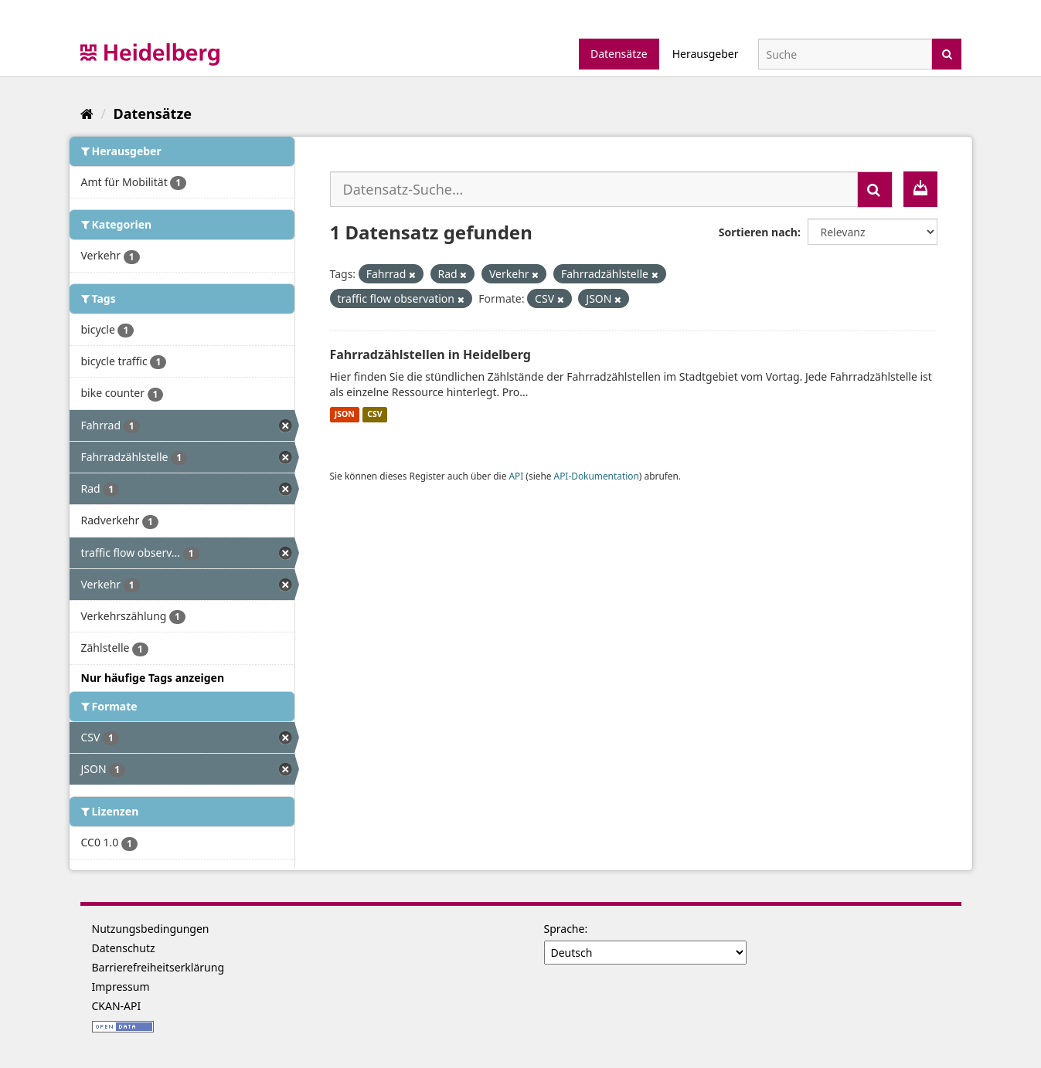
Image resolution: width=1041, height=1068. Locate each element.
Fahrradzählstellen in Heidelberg (430, 354)
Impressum (121, 986)
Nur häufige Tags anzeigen (153, 677)
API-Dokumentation (596, 476)
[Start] (87, 113)
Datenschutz (123, 948)
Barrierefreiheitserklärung (158, 967)
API (516, 476)
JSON (345, 414)
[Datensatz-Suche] (845, 54)
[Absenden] (947, 52)
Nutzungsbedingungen (150, 928)
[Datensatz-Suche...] (594, 189)
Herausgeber (705, 53)
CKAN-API (116, 1005)
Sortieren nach (758, 232)
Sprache (564, 928)
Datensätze (619, 53)
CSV (374, 414)
